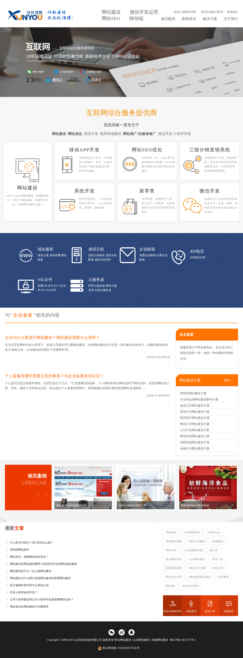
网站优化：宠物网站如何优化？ (29, 556)
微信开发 (210, 190)
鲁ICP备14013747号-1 (183, 639)
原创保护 (171, 532)
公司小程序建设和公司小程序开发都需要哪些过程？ (41, 599)
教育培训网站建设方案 (195, 436)
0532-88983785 (172, 611)
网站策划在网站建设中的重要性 (29, 606)
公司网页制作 (191, 532)
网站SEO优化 (147, 149)
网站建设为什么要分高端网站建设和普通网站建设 (40, 578)
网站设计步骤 (197, 568)
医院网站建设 (174, 568)
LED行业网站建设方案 (194, 430)
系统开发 (84, 190)
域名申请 (171, 550)
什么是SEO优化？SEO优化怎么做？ (32, 542)
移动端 (136, 18)
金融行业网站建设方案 (195, 448)
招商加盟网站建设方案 (195, 442)
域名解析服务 (174, 541)
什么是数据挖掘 (193, 550)
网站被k (170, 585)
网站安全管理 (174, 577)
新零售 (147, 190)
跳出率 (213, 550)
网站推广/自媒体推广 (140, 134)
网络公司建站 (197, 541)
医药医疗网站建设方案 (195, 417)
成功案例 (168, 19)
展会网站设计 (174, 559)
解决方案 (210, 19)
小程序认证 (213, 532)
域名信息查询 (190, 585)
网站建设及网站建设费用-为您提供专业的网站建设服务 (43, 563)
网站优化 (75, 134)
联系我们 (232, 11)
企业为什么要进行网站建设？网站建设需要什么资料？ (52, 337)
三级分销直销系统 (209, 149)
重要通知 (217, 541)
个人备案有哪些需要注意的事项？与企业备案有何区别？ (54, 376)
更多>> (228, 380)
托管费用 (223, 577)
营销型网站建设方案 (193, 393)
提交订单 (210, 611)
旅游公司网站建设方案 (195, 405)
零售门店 (217, 559)
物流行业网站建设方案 (195, 424)
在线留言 (229, 611)
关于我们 (231, 19)
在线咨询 (191, 611)
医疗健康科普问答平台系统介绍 (29, 585)
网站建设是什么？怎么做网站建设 (30, 571)
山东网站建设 (197, 559)
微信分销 (217, 568)
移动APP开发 (84, 149)
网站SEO (111, 18)
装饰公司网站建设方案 (195, 411)
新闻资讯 (189, 19)
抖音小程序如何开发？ (24, 592)
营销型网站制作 (19, 549)
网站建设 (111, 12)
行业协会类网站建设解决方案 (199, 399)
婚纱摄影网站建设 (200, 577)
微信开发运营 (144, 12)
